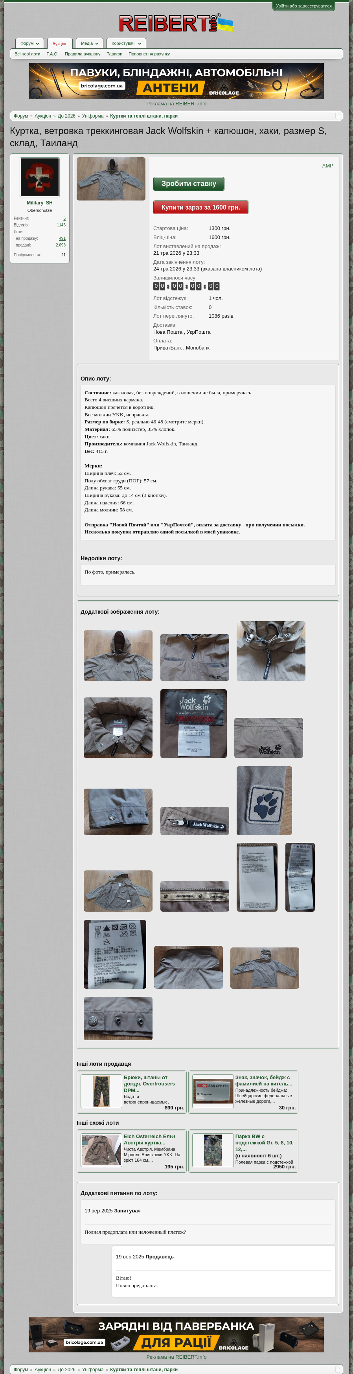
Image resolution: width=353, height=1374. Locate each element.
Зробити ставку (189, 184)
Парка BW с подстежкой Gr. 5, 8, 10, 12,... (264, 1142)
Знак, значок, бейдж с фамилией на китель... (263, 1080)
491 (62, 238)
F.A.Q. (52, 54)
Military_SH (39, 203)
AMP (327, 166)
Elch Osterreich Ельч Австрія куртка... (149, 1139)
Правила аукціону (82, 54)
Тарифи (115, 54)
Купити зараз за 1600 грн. (201, 207)
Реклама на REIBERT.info (176, 104)
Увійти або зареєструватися (304, 6)
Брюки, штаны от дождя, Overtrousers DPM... (149, 1083)
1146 (61, 225)
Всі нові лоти (27, 54)
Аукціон (59, 43)
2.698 (61, 245)
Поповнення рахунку (149, 54)
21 (63, 255)
